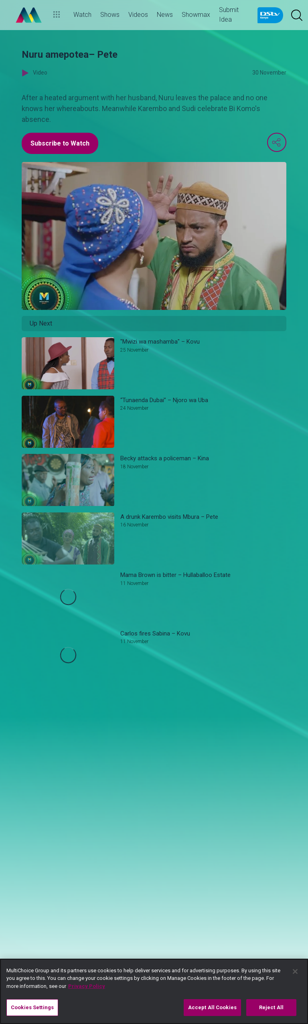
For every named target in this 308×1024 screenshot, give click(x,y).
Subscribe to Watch (59, 143)
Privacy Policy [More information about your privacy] (86, 986)
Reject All (271, 1007)
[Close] (295, 971)
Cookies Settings (32, 1007)
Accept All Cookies (212, 1007)
